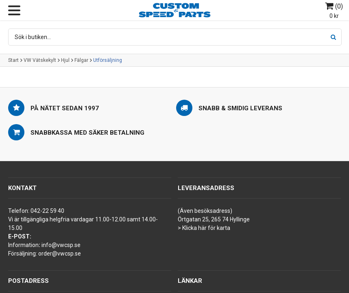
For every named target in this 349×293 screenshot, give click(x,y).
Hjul (65, 60)
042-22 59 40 (47, 211)
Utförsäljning (107, 60)
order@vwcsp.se (59, 253)
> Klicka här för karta (204, 228)
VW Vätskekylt (40, 60)
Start (13, 60)
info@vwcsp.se (61, 245)
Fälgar (81, 60)
